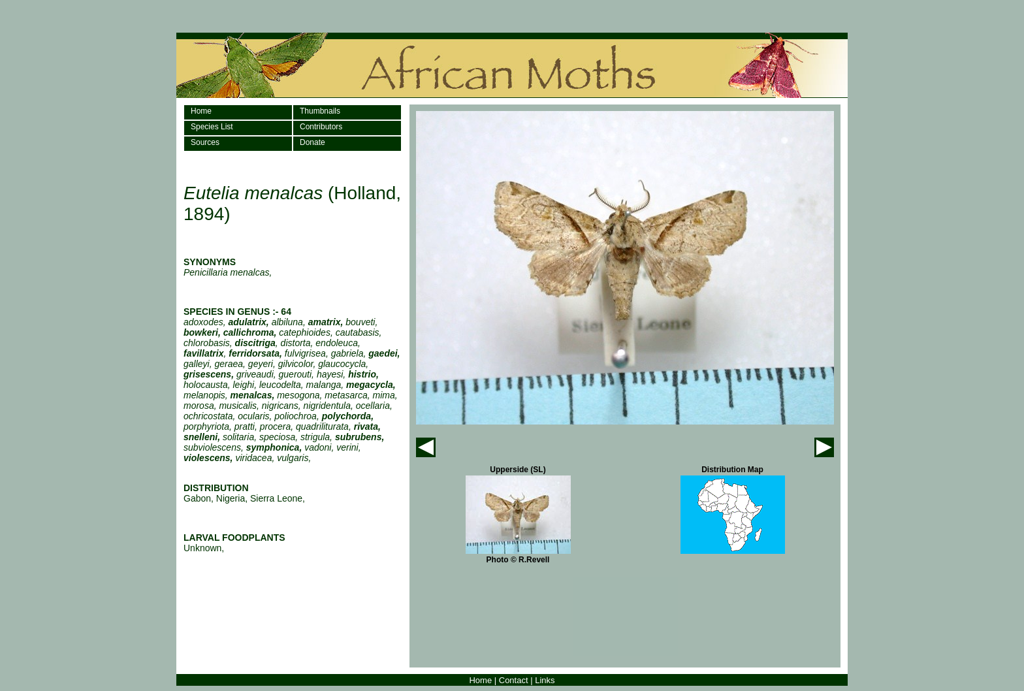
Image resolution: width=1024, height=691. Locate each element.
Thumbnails (320, 111)
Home (201, 111)
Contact (513, 680)
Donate (312, 142)
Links (544, 680)
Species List (212, 126)
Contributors (321, 126)
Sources (205, 142)
